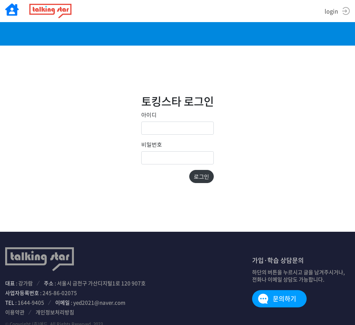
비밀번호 (151, 144)
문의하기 (284, 298)
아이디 (149, 115)
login (331, 11)
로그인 (201, 176)
